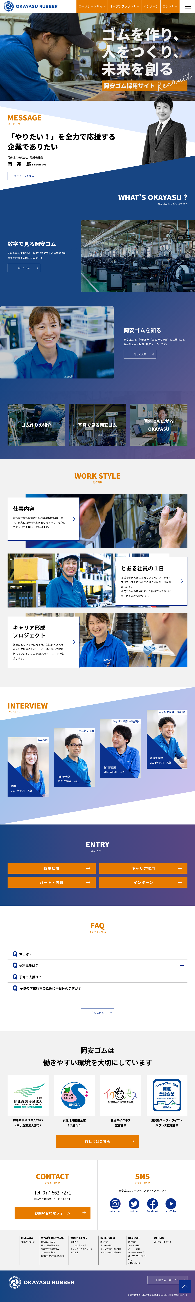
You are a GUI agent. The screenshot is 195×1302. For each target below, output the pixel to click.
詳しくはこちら (97, 1141)
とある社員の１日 (78, 1245)
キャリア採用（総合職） (111, 1248)
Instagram (115, 1205)
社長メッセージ (28, 1241)
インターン (151, 6)
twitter (134, 1205)
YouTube (170, 1205)
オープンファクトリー (125, 6)
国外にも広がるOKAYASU (52, 1255)
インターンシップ (136, 1252)
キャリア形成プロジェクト (82, 1248)
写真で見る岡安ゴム (50, 1248)
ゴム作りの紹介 (48, 1252)
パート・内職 (52, 882)
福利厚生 (74, 1252)
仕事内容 (74, 1241)
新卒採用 (52, 868)
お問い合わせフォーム (52, 1213)
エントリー (170, 6)
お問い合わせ (134, 1263)
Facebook (152, 1205)
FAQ (130, 1259)
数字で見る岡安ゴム (50, 1245)
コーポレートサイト (92, 6)
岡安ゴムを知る (48, 1241)
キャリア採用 (143, 868)
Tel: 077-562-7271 (52, 1192)
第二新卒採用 (106, 1245)
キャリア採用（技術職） (111, 1252)
